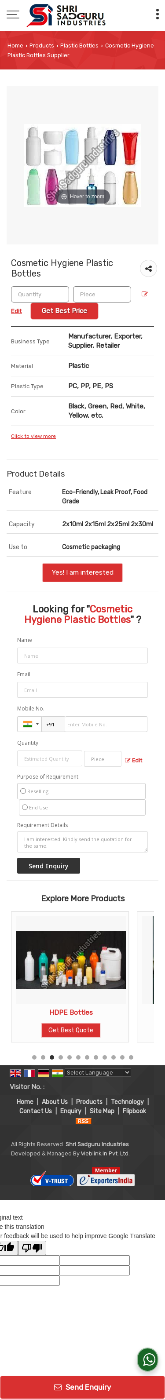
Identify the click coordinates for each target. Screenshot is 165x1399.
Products (41, 45)
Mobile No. (30, 708)
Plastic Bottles (79, 45)
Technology (127, 1102)
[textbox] (102, 294)
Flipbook (134, 1111)
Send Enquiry (82, 1387)
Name (24, 640)
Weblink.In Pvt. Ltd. (105, 1153)
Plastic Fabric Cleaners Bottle (71, 1012)
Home (15, 45)
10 (113, 1057)
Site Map (102, 1111)
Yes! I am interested (82, 572)
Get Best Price (64, 311)
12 (131, 1057)
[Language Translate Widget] (98, 1072)
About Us (55, 1102)
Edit (133, 760)
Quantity (27, 743)
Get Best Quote (70, 1030)
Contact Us (35, 1111)
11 (122, 1057)
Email (23, 674)
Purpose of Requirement (47, 777)
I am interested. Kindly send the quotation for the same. (82, 842)
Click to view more (33, 436)
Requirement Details (42, 825)
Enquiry (70, 1111)
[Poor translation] (32, 1248)
